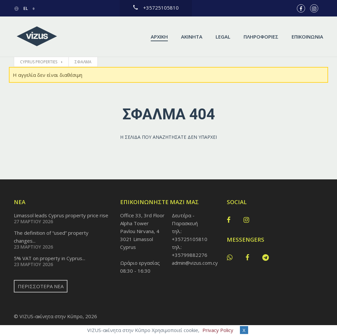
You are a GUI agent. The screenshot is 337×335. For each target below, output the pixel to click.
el (21, 8)
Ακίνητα (191, 36)
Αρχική (159, 36)
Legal (223, 36)
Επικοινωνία (307, 36)
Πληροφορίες (261, 36)
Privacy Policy (217, 330)
